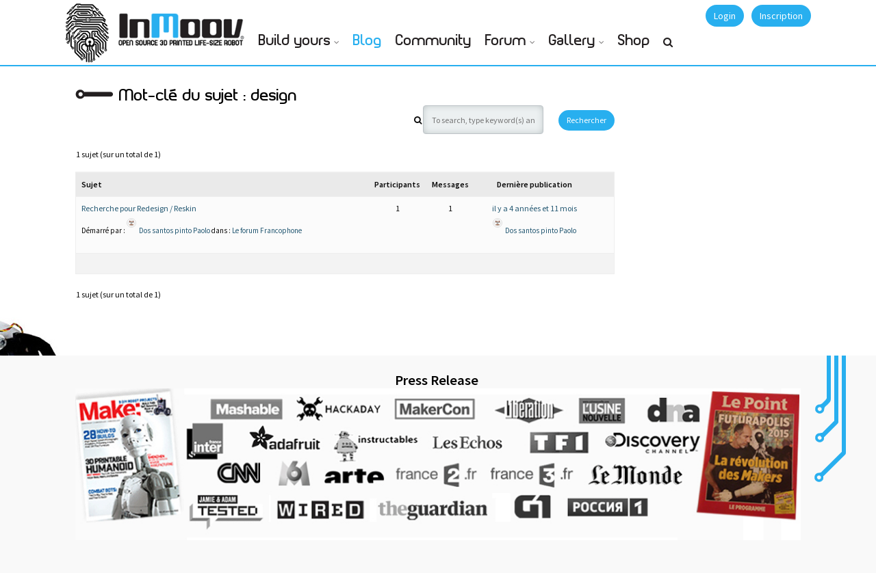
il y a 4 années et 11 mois (534, 208)
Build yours (295, 41)
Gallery (572, 41)
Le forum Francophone (267, 230)
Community (434, 41)
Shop (634, 41)
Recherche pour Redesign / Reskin (138, 208)
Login (725, 16)
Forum (505, 41)
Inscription (781, 16)
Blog (367, 41)
